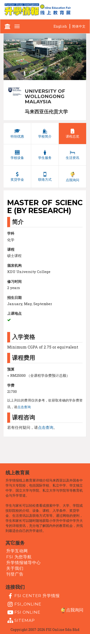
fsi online (23, 612)
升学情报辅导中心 (23, 562)
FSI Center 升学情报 (33, 596)
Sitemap (20, 621)
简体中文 (78, 26)
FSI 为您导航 (19, 556)
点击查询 (24, 407)
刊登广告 (15, 574)
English (60, 26)
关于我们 (15, 568)
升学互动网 (17, 550)
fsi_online (23, 604)
